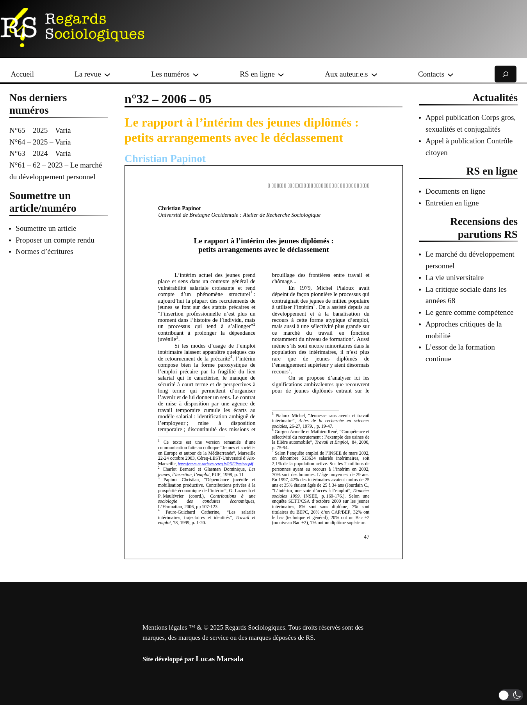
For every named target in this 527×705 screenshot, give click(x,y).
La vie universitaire (455, 277)
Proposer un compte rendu (55, 240)
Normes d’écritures (44, 251)
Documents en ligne (455, 191)
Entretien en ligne (452, 203)
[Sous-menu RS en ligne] (281, 74)
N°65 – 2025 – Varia (40, 130)
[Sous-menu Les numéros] (195, 74)
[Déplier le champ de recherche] (505, 74)
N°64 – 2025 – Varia (40, 142)
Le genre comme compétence (469, 312)
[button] (511, 695)
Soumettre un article (46, 228)
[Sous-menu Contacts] (450, 74)
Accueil (22, 74)
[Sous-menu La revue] (107, 74)
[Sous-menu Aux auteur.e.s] (374, 74)
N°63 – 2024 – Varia (40, 153)
